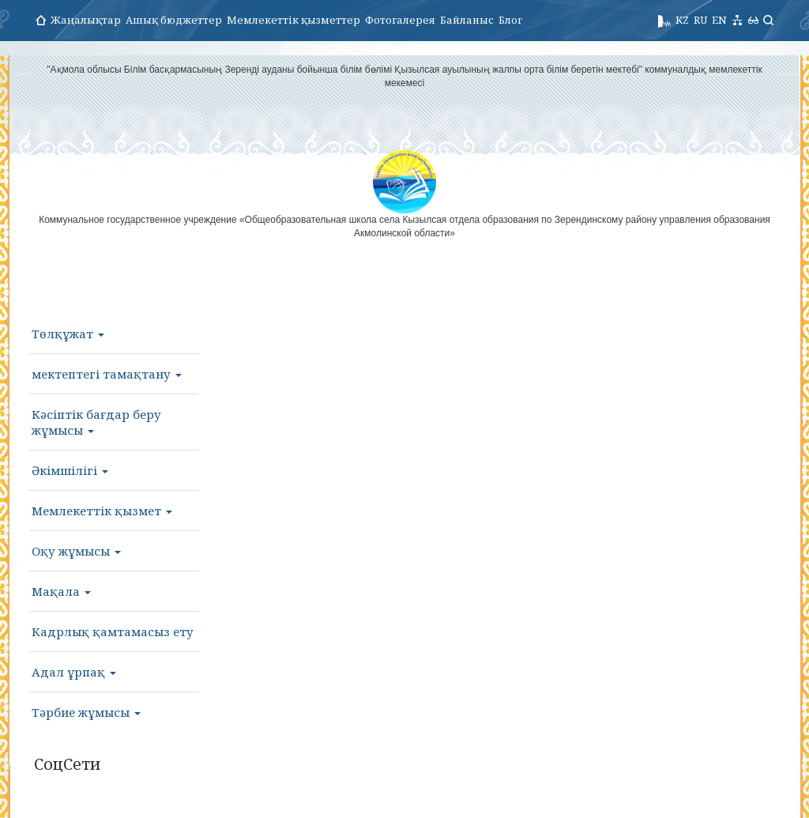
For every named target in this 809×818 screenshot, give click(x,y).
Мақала (61, 591)
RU (700, 20)
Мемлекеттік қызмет (102, 510)
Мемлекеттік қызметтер (293, 20)
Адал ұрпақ (74, 672)
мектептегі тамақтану (107, 374)
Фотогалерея (400, 20)
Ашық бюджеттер (174, 20)
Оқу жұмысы (76, 551)
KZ (682, 20)
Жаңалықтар (86, 20)
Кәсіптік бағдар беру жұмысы (96, 422)
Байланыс (467, 20)
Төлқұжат (68, 333)
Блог (510, 20)
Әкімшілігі (70, 470)
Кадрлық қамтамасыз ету (113, 631)
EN (719, 20)
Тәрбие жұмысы (86, 712)
